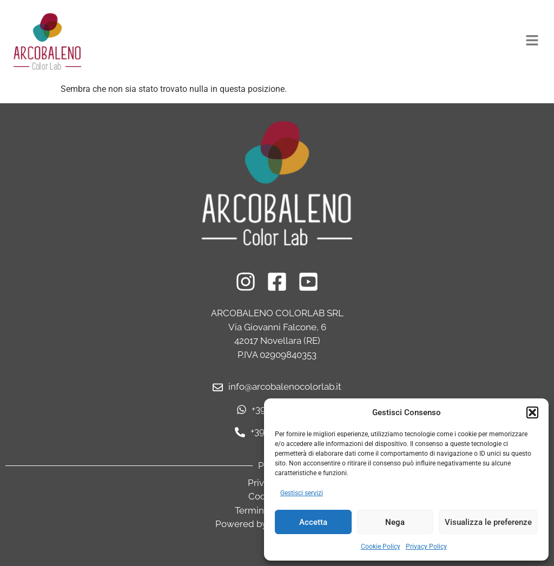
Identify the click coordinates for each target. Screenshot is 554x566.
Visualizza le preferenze (488, 522)
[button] (532, 412)
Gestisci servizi (301, 493)
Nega (395, 522)
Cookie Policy (380, 546)
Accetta (313, 522)
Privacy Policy (426, 546)
